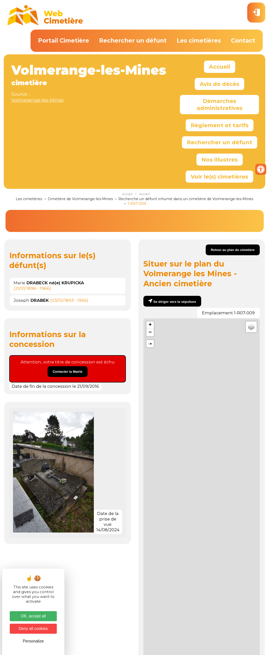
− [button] (150, 332)
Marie (49, 282)
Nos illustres (219, 159)
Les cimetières (199, 40)
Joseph (31, 300)
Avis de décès (219, 84)
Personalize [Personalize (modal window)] (33, 641)
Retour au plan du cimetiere (233, 250)
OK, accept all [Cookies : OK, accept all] (33, 616)
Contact (243, 40)
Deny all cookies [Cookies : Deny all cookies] (33, 628)
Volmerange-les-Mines (37, 100)
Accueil (219, 66)
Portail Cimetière (63, 40)
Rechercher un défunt (133, 40)
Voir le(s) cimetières (219, 176)
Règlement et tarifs (219, 125)
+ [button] (150, 325)
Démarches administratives (219, 104)
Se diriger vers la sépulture (174, 302)
